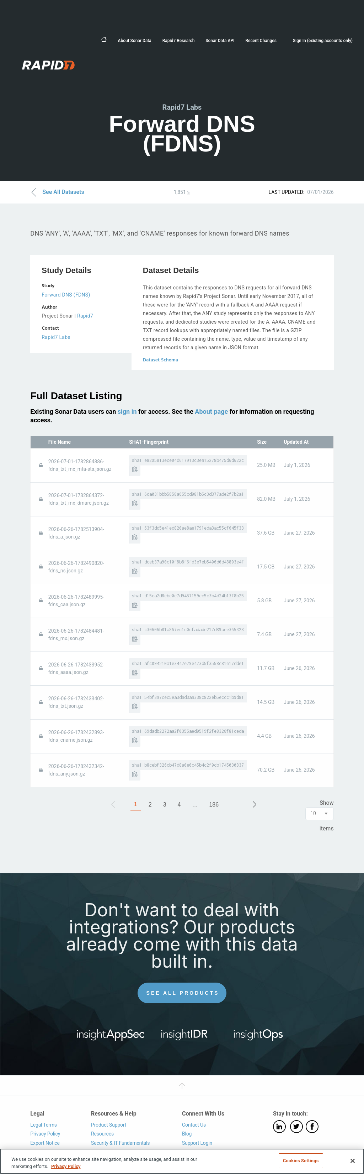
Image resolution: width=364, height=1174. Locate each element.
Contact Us (194, 1125)
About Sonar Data (134, 40)
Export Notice (44, 1143)
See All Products (182, 993)
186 (214, 805)
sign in (127, 411)
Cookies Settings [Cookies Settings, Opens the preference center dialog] (301, 1160)
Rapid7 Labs (56, 337)
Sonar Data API (219, 40)
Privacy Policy (45, 1134)
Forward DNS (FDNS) (66, 295)
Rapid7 (85, 316)
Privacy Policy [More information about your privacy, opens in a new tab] (65, 1166)
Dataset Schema (160, 360)
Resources (102, 1134)
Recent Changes (260, 40)
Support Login (197, 1143)
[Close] (352, 1161)
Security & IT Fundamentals (120, 1143)
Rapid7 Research (178, 40)
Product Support (108, 1125)
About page (211, 411)
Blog (187, 1134)
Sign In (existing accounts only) (323, 40)
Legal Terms (43, 1125)
